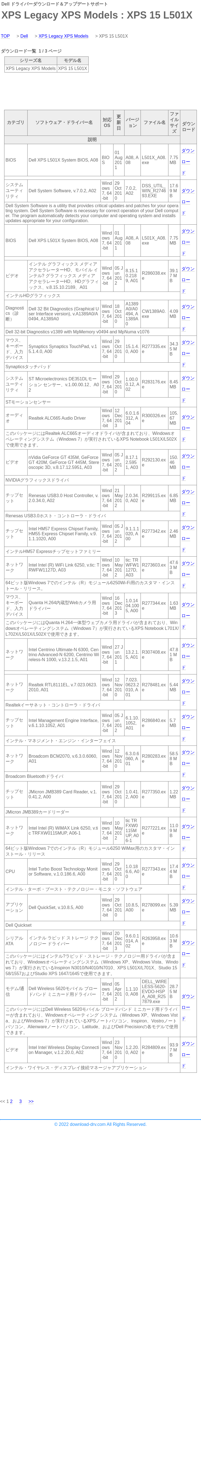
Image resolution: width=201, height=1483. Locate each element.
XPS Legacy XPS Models (64, 36)
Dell (24, 36)
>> (31, 1101)
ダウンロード (188, 161)
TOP (5, 36)
